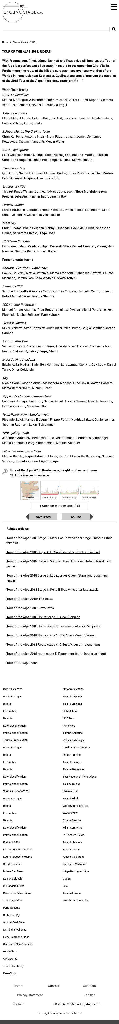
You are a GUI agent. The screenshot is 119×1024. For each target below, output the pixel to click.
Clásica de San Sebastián (18, 944)
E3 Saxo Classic (12, 878)
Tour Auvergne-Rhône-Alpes (79, 776)
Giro (65, 886)
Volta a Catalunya (73, 740)
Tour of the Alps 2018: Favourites (30, 608)
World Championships (76, 806)
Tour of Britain (71, 798)
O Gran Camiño (72, 755)
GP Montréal (10, 959)
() (63, 80)
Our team (89, 986)
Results (8, 718)
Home (5, 42)
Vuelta (67, 878)
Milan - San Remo (13, 871)
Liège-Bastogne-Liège (16, 937)
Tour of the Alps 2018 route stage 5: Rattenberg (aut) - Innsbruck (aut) (56, 653)
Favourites (43, 517)
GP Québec (9, 951)
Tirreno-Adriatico (73, 733)
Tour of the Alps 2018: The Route (29, 599)
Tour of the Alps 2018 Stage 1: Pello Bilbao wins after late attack (52, 589)
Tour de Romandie (73, 769)
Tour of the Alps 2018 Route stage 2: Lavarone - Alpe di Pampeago (53, 626)
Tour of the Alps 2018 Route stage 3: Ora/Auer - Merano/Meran (51, 635)
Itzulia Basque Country (76, 747)
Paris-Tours (10, 973)
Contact (18, 1004)
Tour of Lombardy (13, 966)
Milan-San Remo (72, 827)
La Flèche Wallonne (14, 929)
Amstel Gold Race (14, 922)
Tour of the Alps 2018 (21, 663)
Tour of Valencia (72, 696)
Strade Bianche (12, 864)
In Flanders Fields (13, 886)
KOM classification (14, 725)
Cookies (89, 995)
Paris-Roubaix (11, 908)
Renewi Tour (70, 791)
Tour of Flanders (12, 900)
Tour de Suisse (71, 784)
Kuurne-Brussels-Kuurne (17, 857)
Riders (7, 704)
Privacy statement (30, 995)
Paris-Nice (69, 725)
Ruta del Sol (70, 711)
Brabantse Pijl (11, 915)
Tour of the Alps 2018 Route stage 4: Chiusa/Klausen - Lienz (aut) (53, 644)
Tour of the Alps (72, 762)
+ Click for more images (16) (59, 505)
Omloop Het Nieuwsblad (17, 849)
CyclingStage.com (25, 12)
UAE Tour (68, 718)
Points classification (15, 733)
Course (76, 517)
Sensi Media (74, 1013)
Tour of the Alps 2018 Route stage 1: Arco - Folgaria (43, 617)
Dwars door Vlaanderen (17, 893)
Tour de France (72, 893)
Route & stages (12, 696)
